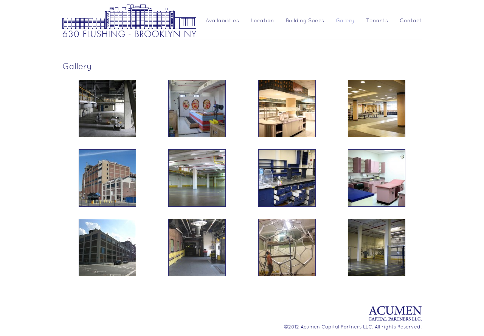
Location (262, 21)
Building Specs (305, 21)
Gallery (345, 21)
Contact (411, 21)
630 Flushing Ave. (129, 20)
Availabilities (222, 21)
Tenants (377, 21)
